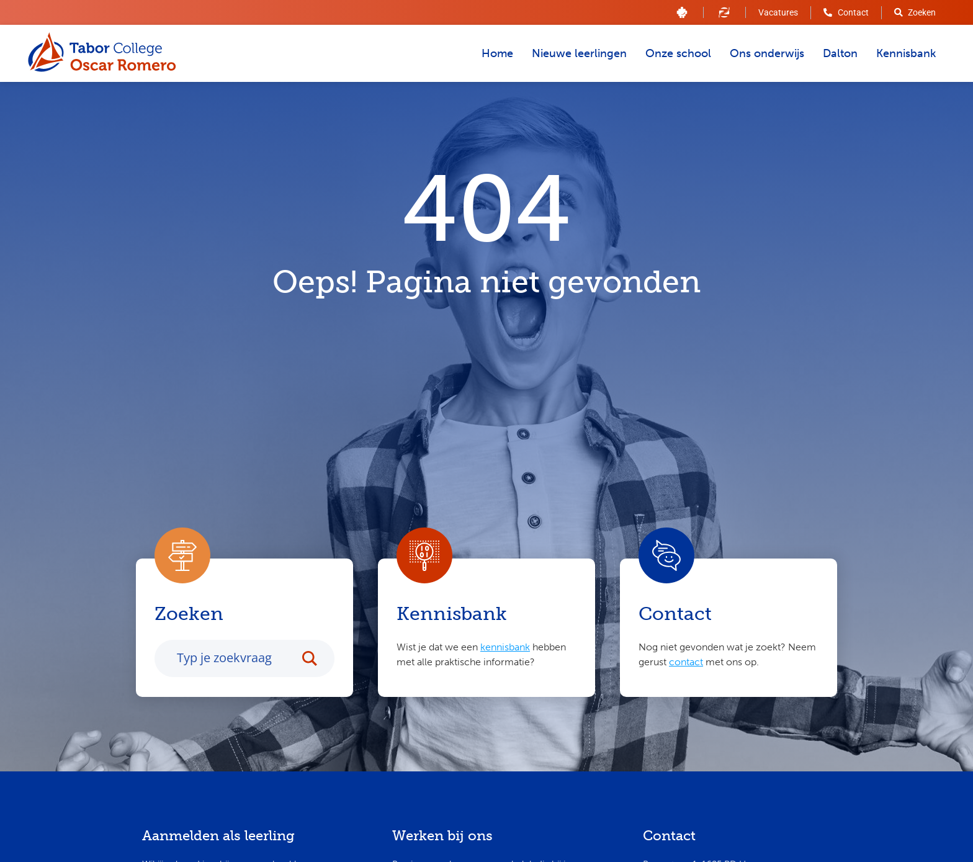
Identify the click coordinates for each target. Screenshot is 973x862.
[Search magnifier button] (315, 661)
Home (497, 53)
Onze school (678, 53)
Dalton (840, 53)
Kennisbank (906, 53)
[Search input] (234, 660)
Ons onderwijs (767, 53)
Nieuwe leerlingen (579, 53)
